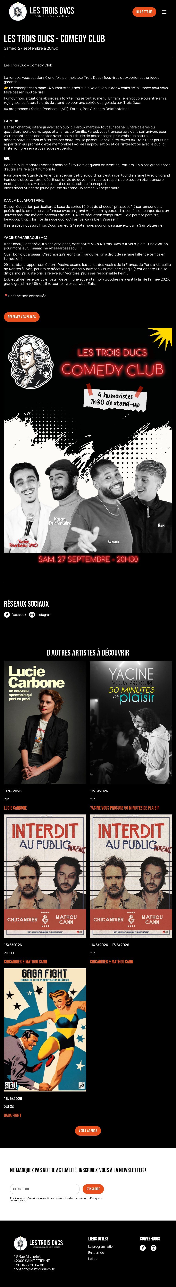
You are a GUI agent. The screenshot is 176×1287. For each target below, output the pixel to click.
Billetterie (144, 12)
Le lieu (92, 1258)
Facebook (19, 614)
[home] (41, 12)
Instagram (44, 614)
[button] (163, 12)
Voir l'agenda (88, 1130)
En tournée (96, 1252)
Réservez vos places (22, 317)
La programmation (101, 1246)
